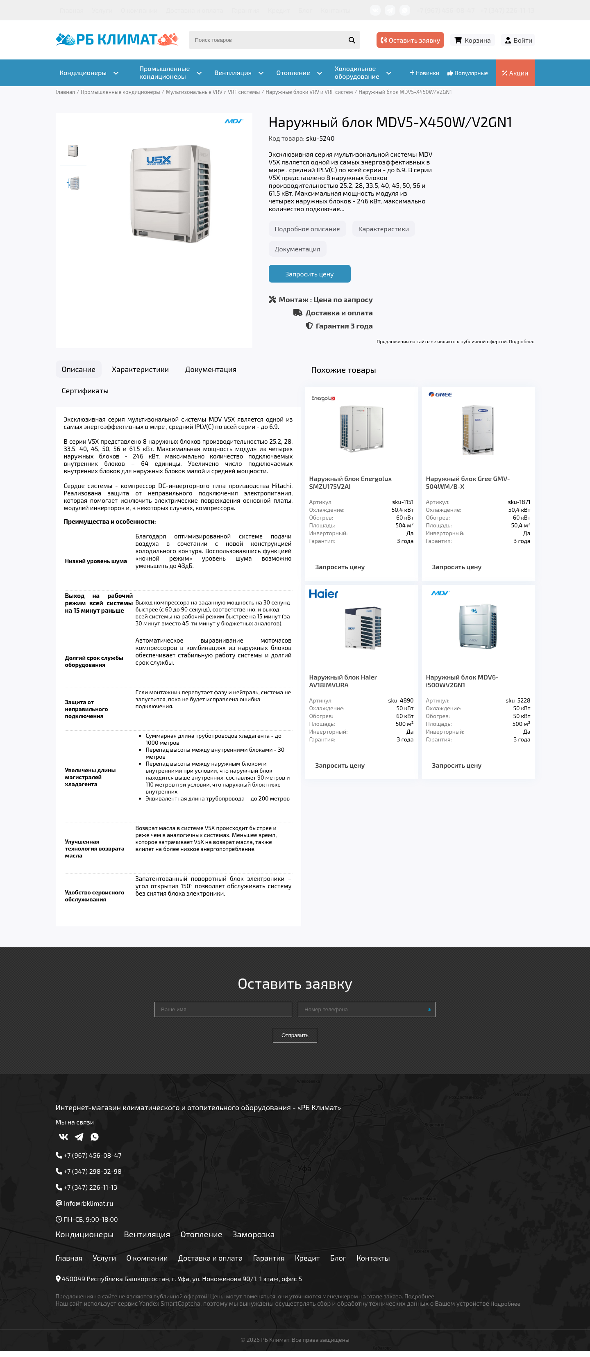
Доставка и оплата (194, 10)
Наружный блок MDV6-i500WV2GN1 (462, 681)
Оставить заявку (410, 40)
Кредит (279, 10)
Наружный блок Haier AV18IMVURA (343, 681)
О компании (139, 10)
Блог (305, 10)
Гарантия (245, 10)
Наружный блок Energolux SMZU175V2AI (350, 482)
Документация (297, 249)
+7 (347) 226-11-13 (507, 10)
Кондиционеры (85, 1239)
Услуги (102, 10)
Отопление (201, 1239)
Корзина (477, 40)
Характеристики (384, 229)
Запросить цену (309, 274)
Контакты (336, 10)
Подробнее (521, 341)
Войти (523, 40)
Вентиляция (147, 1239)
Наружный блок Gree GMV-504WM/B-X (468, 482)
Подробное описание (307, 229)
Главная (72, 10)
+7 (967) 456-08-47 (445, 10)
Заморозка (254, 1239)
